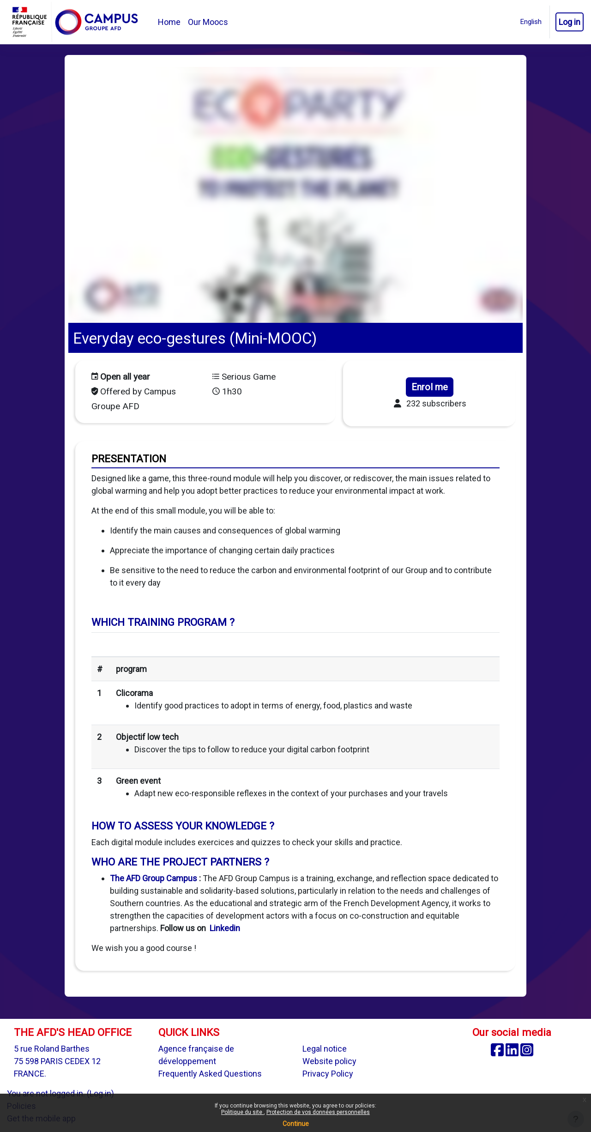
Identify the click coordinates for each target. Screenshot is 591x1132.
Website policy (329, 1061)
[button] (531, 22)
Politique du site (242, 1112)
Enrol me (429, 387)
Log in (569, 22)
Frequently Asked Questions (210, 1073)
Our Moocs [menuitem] (208, 22)
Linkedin (225, 928)
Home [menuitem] (169, 22)
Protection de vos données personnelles (318, 1112)
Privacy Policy (327, 1073)
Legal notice (324, 1048)
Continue (296, 1123)
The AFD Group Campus (153, 878)
